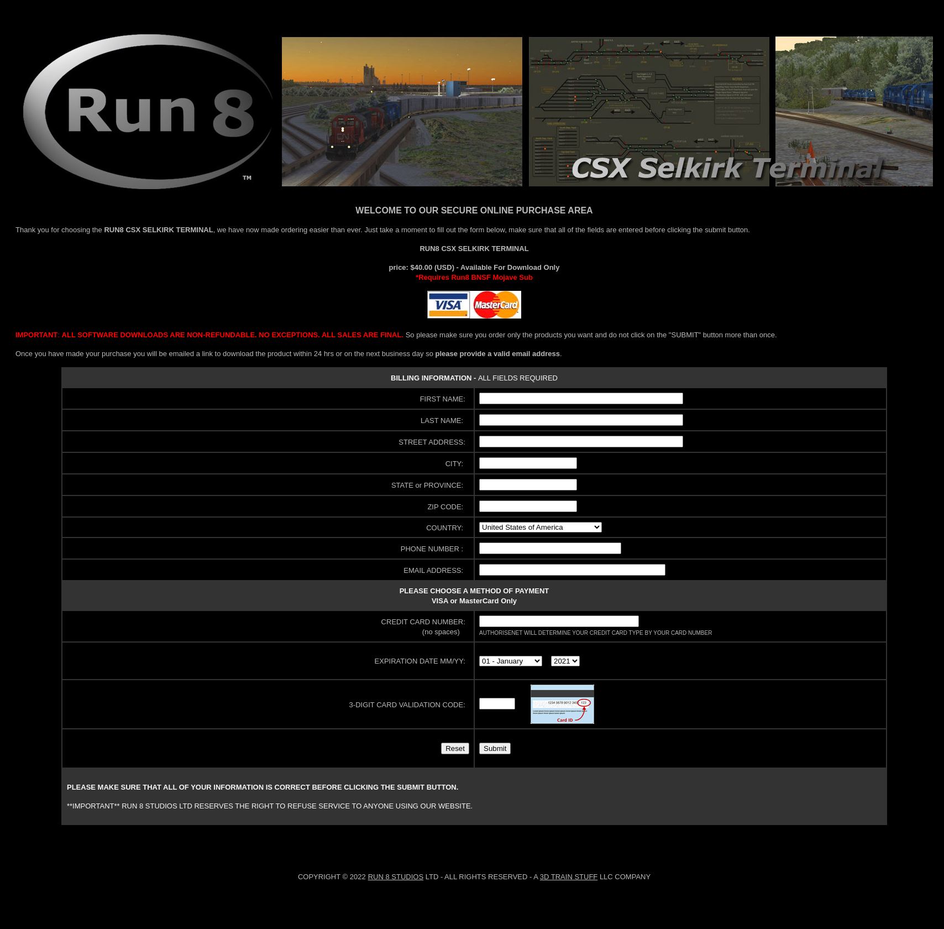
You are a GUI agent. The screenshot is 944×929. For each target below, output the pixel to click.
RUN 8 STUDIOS (395, 877)
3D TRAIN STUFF (569, 877)
